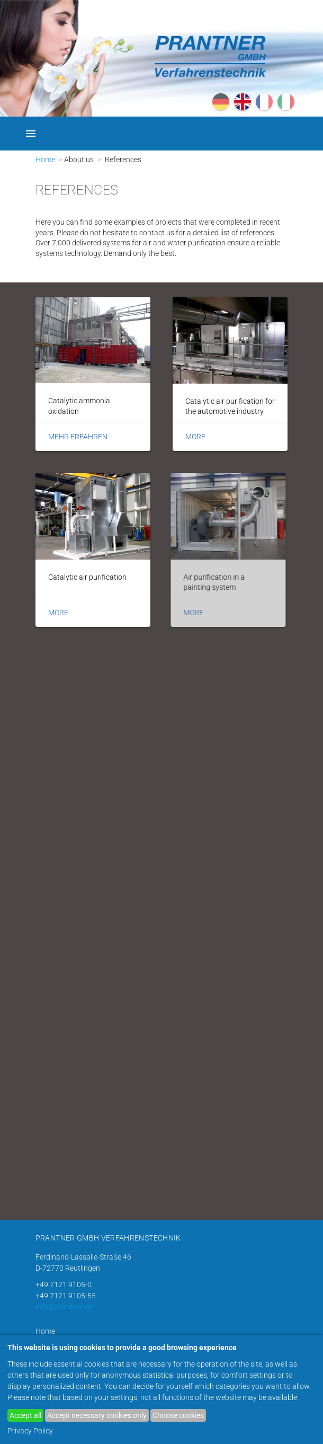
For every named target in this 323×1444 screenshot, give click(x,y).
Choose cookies (178, 1415)
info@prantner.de (64, 1307)
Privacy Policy (30, 1431)
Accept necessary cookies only (97, 1415)
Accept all (25, 1415)
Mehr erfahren (77, 436)
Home (45, 159)
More (195, 436)
